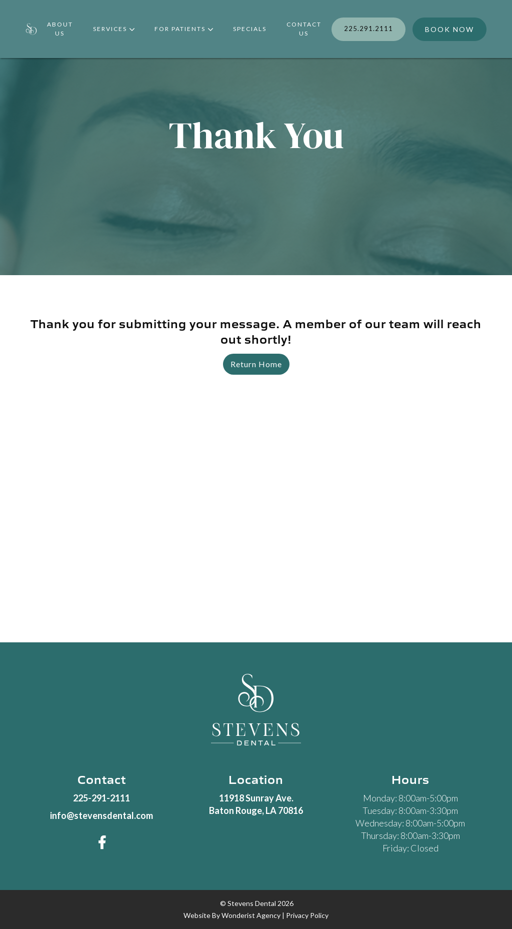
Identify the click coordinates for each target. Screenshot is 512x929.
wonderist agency (251, 915)
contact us (304, 29)
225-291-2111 (101, 797)
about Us (60, 29)
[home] (31, 29)
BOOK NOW (449, 29)
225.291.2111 (368, 29)
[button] (113, 29)
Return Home (256, 364)
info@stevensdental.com (101, 815)
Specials (249, 29)
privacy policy (307, 915)
